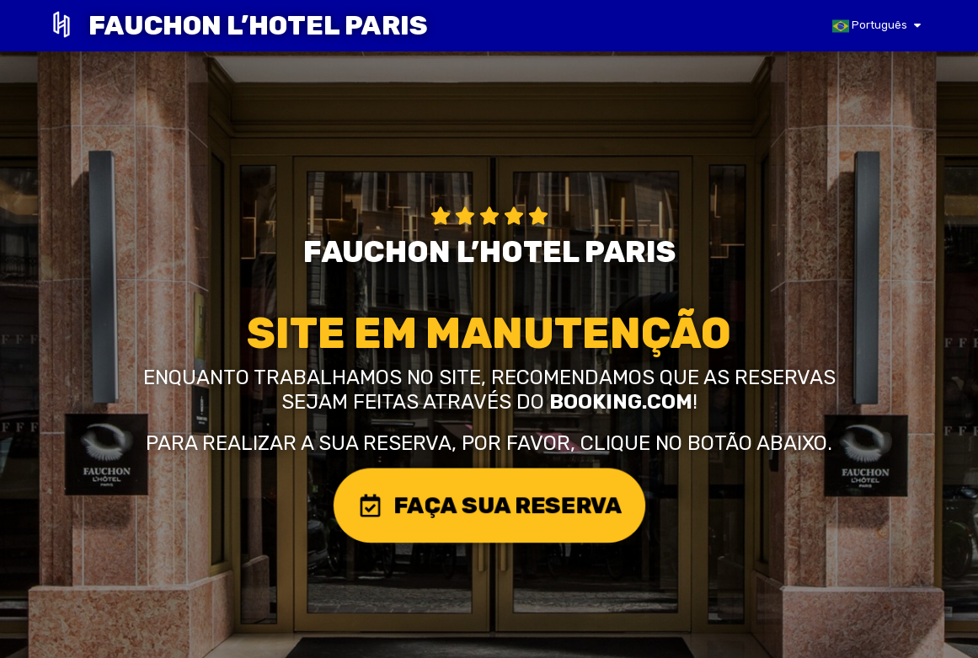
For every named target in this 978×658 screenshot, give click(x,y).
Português (869, 26)
